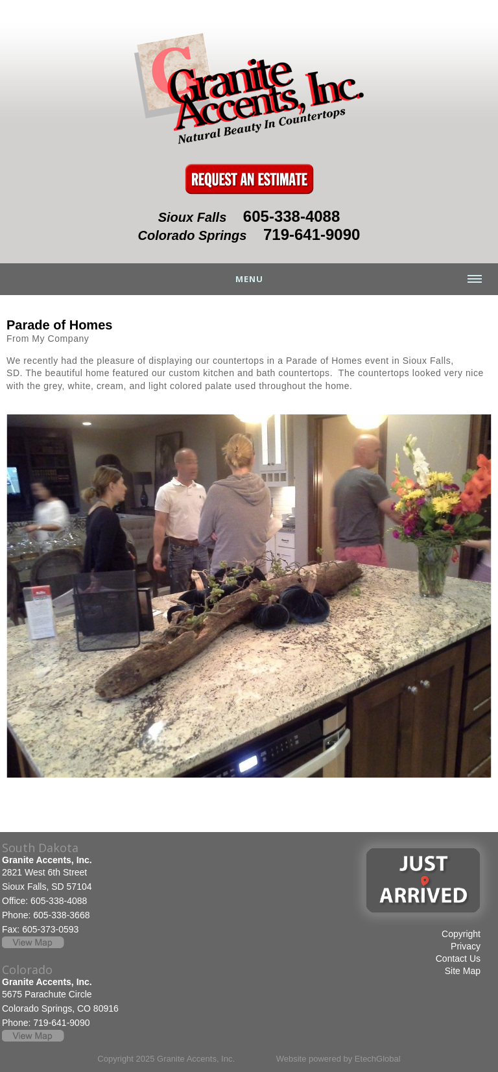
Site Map (462, 971)
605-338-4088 (291, 216)
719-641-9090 (311, 234)
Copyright (461, 934)
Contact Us (458, 958)
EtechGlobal (378, 1059)
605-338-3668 (61, 915)
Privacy (465, 946)
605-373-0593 (50, 929)
